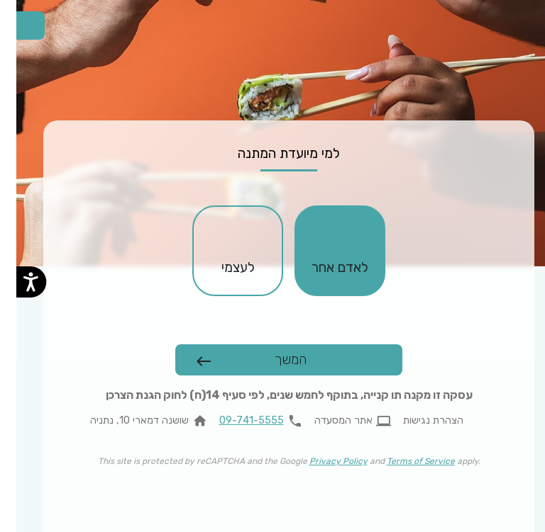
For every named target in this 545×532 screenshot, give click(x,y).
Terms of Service (404, 461)
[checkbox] (323, 250)
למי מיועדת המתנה (272, 153)
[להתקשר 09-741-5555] (247, 421)
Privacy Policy (322, 461)
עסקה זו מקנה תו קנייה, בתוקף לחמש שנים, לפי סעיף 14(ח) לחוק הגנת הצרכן (272, 395)
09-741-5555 (235, 420)
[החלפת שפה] (14, 25)
